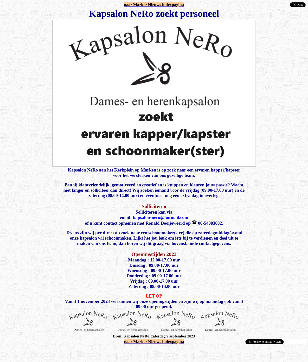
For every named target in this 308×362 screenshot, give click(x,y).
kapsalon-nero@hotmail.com (160, 217)
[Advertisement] (58, 352)
